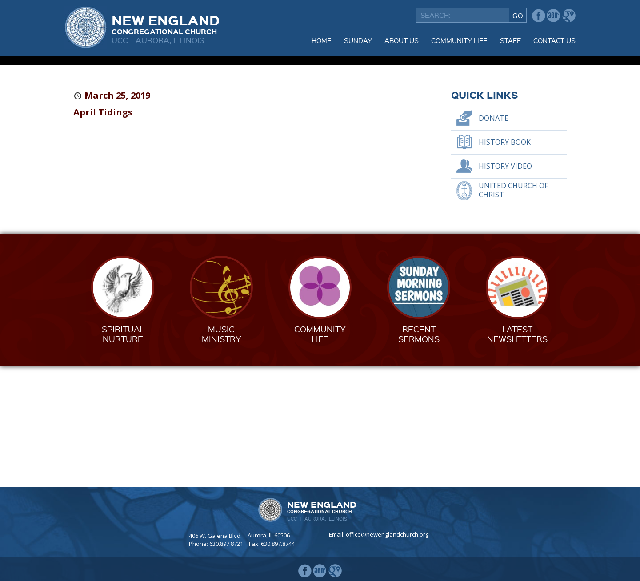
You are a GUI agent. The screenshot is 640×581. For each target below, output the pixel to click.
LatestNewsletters (517, 454)
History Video (505, 287)
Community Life (459, 40)
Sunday (358, 40)
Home (322, 40)
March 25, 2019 (117, 216)
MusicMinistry (221, 454)
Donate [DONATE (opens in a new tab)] (493, 239)
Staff (510, 40)
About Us (401, 40)
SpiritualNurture (123, 454)
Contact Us (554, 40)
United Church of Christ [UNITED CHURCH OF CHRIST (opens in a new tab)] (513, 310)
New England (166, 23)
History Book (505, 263)
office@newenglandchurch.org (387, 534)
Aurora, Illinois (170, 40)
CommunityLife (320, 454)
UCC (120, 40)
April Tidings (102, 233)
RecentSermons (419, 454)
